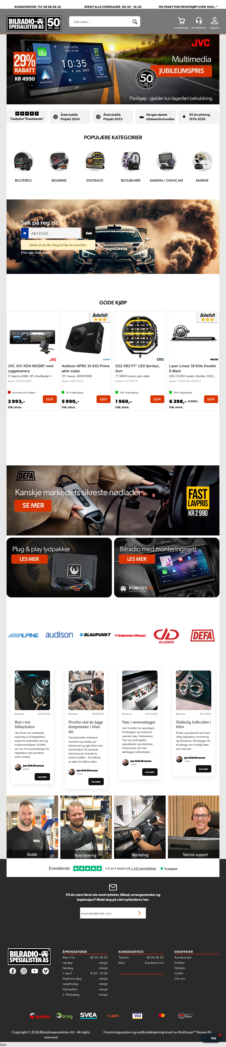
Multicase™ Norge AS (194, 1032)
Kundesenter (183, 957)
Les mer (42, 776)
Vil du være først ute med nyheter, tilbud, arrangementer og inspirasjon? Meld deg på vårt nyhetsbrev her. (113, 897)
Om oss (179, 978)
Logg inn (214, 27)
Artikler (179, 962)
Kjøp (50, 399)
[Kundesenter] (198, 20)
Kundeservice (154, 962)
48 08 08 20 (155, 957)
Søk (89, 233)
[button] (211, 1038)
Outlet (178, 973)
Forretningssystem (118, 1032)
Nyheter (179, 968)
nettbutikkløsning (150, 1032)
